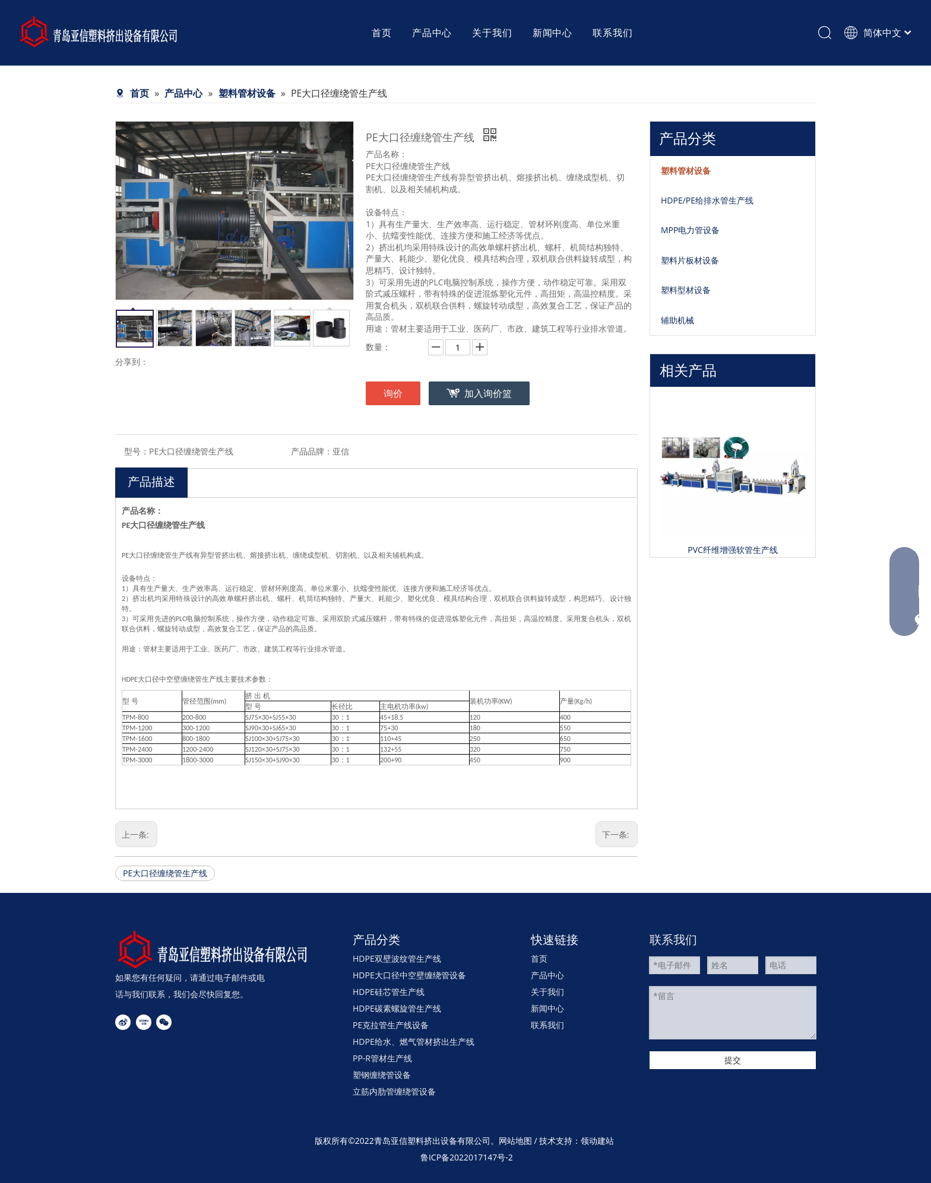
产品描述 (151, 481)
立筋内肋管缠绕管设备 (394, 1091)
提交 (732, 1060)
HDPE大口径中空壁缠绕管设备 (409, 975)
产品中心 (547, 975)
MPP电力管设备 (690, 230)
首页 (539, 958)
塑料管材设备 (686, 170)
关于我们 (547, 991)
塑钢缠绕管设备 (382, 1074)
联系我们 (547, 1025)
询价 (393, 393)
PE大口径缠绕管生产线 (165, 873)
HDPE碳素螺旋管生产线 (397, 1008)
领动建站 (597, 1140)
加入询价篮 (488, 393)
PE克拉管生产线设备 (391, 1025)
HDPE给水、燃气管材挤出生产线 (413, 1041)
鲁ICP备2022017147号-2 (466, 1157)
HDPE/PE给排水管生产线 (707, 200)
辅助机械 (677, 320)
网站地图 (515, 1140)
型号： (136, 451)
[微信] (164, 1022)
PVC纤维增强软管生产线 (733, 549)
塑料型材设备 (686, 289)
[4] (213, 949)
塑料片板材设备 (690, 260)
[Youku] (143, 1022)
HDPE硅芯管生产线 (389, 991)
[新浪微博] (123, 1022)
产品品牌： (311, 451)
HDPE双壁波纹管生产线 (397, 958)
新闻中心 (547, 1008)
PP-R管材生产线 (382, 1058)
